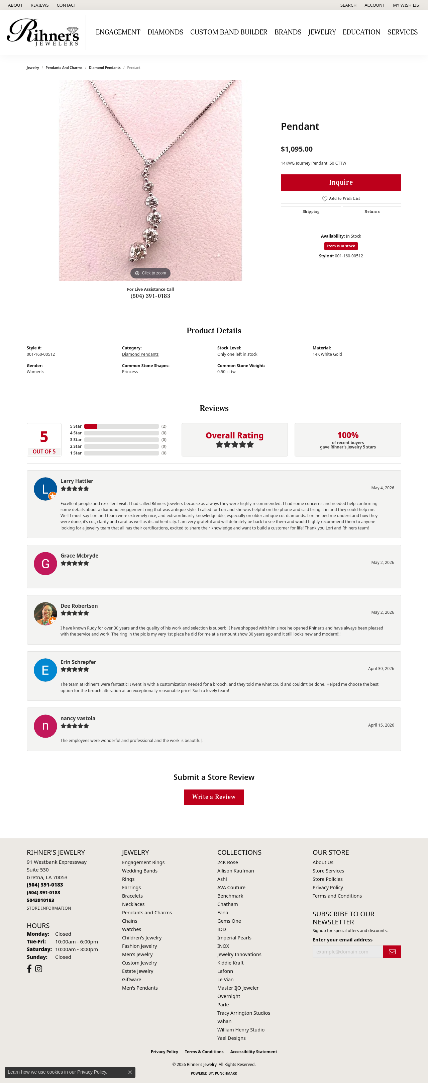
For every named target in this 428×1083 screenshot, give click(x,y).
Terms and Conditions (337, 896)
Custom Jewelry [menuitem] (139, 963)
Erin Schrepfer (78, 662)
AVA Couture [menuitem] (231, 887)
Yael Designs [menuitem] (231, 1038)
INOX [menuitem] (223, 946)
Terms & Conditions (204, 1052)
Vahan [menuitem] (224, 1021)
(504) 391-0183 (151, 296)
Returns (372, 211)
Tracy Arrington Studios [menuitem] (243, 1013)
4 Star (76, 433)
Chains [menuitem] (129, 921)
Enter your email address (342, 939)
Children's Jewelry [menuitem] (142, 937)
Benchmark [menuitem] (230, 896)
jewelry (33, 67)
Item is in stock (341, 245)
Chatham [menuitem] (227, 904)
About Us (323, 862)
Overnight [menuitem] (228, 996)
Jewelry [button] (322, 32)
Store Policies (328, 879)
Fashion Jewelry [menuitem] (139, 946)
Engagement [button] (118, 32)
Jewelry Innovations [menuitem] (239, 954)
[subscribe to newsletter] (392, 951)
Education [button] (362, 32)
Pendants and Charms (64, 67)
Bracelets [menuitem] (132, 896)
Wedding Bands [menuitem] (139, 870)
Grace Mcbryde (79, 555)
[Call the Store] (45, 884)
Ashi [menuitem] (222, 879)
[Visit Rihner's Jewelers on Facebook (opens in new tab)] (29, 969)
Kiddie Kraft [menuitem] (230, 963)
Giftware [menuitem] (131, 979)
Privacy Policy (328, 887)
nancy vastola (78, 718)
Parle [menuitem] (223, 1004)
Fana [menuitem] (222, 912)
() (164, 426)
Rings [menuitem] (128, 879)
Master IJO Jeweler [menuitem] (238, 988)
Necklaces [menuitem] (133, 904)
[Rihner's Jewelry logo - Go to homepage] (44, 32)
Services (403, 32)
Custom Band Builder (229, 32)
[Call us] (40, 900)
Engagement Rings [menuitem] (143, 862)
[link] (15, 5)
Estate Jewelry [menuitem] (137, 971)
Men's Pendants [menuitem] (140, 988)
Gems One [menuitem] (229, 921)
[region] (150, 180)
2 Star (76, 446)
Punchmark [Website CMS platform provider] (226, 1073)
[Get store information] (49, 908)
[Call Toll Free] (43, 892)
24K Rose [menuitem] (227, 862)
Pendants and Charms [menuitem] (147, 912)
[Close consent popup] (130, 1072)
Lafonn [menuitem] (225, 971)
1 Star (76, 453)
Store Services (328, 870)
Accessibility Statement (253, 1052)
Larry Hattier (77, 481)
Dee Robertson (79, 605)
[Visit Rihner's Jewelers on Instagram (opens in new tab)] (38, 969)
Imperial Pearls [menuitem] (234, 937)
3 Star (76, 439)
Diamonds (165, 32)
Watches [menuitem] (131, 929)
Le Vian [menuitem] (225, 979)
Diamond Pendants (105, 67)
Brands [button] (288, 32)
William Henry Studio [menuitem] (240, 1029)
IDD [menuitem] (221, 929)
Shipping (311, 211)
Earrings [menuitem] (131, 887)
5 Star (76, 426)
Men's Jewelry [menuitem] (137, 954)
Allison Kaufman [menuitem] (235, 870)
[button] (348, 5)
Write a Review (213, 797)
